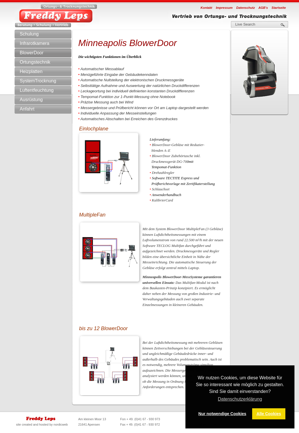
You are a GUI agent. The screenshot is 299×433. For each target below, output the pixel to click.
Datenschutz (245, 7)
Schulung (29, 34)
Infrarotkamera (48, 43)
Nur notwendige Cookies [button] (222, 413)
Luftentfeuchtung (48, 90)
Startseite (278, 7)
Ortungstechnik (48, 62)
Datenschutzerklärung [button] (240, 399)
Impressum (224, 7)
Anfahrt (27, 109)
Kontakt (206, 7)
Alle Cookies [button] (268, 413)
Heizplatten (31, 71)
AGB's (263, 7)
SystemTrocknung (48, 81)
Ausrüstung (48, 100)
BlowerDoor (32, 52)
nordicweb (61, 424)
